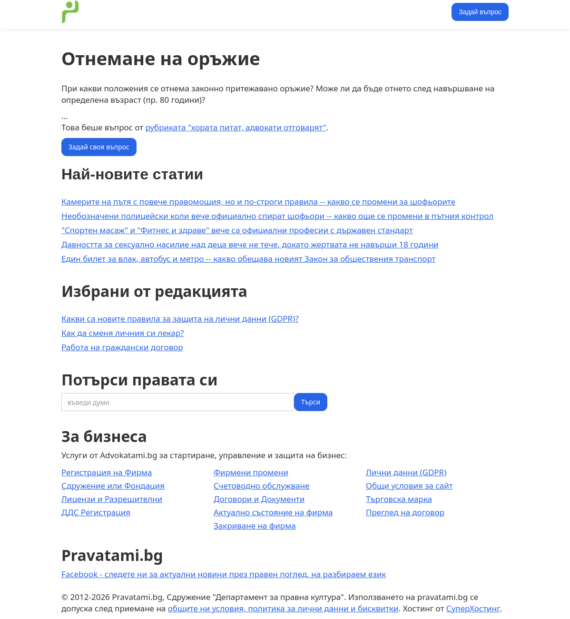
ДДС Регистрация (95, 512)
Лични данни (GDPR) (406, 472)
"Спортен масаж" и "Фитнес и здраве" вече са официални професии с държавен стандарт (237, 230)
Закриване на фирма (255, 525)
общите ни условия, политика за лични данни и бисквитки (283, 608)
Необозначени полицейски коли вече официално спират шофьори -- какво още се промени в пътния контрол (277, 215)
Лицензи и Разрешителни (111, 498)
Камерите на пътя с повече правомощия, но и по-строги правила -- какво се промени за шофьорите (258, 201)
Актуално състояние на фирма (273, 512)
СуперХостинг (473, 608)
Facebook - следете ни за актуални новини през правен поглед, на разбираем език (223, 574)
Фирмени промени (251, 472)
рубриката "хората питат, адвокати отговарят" (236, 127)
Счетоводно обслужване (261, 485)
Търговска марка (399, 498)
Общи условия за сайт (409, 485)
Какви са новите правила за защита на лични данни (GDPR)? (180, 318)
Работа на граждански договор (122, 347)
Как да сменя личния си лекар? (122, 332)
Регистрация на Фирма (106, 472)
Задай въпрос (480, 12)
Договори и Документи (259, 498)
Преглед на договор (405, 512)
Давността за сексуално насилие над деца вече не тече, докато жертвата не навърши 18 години (249, 244)
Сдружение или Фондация (113, 485)
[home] (70, 12)
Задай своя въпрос (99, 146)
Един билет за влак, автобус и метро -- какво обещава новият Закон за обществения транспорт (248, 258)
